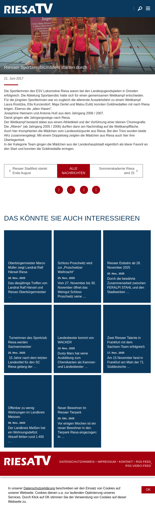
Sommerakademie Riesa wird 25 (116, 173)
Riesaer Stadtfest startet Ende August (30, 173)
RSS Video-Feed (138, 468)
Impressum (107, 464)
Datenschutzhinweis (77, 464)
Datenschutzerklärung (39, 488)
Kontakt (126, 464)
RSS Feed (143, 464)
